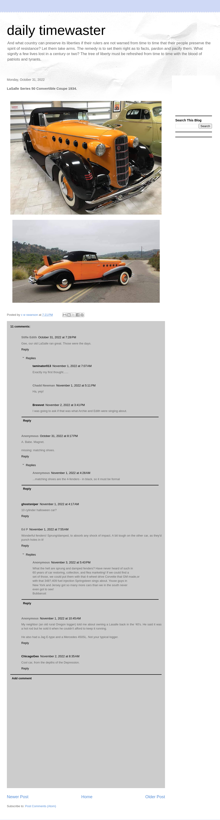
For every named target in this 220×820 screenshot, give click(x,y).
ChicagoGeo (30, 656)
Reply (25, 349)
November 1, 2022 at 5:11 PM (76, 385)
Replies (31, 358)
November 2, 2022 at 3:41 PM (65, 405)
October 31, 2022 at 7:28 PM (57, 337)
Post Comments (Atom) (40, 806)
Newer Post (17, 797)
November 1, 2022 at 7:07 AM (72, 366)
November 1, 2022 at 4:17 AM (59, 504)
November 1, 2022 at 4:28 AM (70, 473)
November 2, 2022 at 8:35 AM (60, 656)
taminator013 (42, 366)
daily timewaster (56, 30)
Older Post (155, 797)
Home (87, 797)
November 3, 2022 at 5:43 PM (71, 562)
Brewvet (38, 405)
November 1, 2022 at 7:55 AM (49, 529)
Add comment (22, 678)
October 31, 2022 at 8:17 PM (59, 436)
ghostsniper (29, 504)
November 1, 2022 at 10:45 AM (60, 618)
